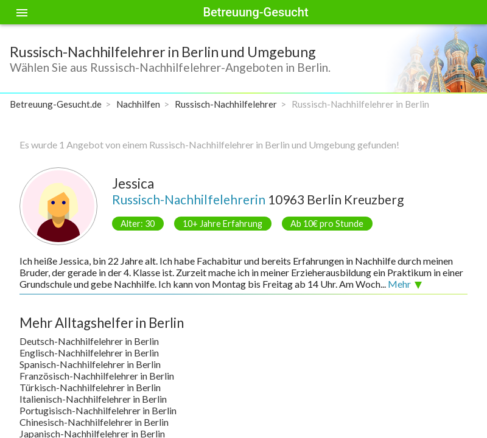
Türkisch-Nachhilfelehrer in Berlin (90, 387)
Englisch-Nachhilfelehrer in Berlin (89, 352)
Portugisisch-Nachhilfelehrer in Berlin (98, 410)
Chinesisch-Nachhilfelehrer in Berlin (94, 422)
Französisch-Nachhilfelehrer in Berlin (96, 375)
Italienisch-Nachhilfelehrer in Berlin (93, 399)
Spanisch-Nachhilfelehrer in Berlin (90, 364)
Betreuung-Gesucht (255, 12)
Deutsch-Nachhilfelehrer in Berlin (89, 341)
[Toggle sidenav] (22, 12)
